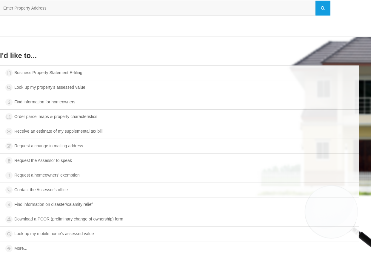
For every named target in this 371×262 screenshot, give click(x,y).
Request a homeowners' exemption (42, 175)
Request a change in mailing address (44, 146)
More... (16, 248)
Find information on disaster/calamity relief (49, 204)
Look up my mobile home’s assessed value (49, 234)
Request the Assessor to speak (38, 161)
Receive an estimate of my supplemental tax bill (54, 131)
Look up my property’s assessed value (45, 87)
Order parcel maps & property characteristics (51, 117)
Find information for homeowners (40, 102)
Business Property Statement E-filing (43, 73)
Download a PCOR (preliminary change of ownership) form (64, 219)
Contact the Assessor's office (36, 190)
